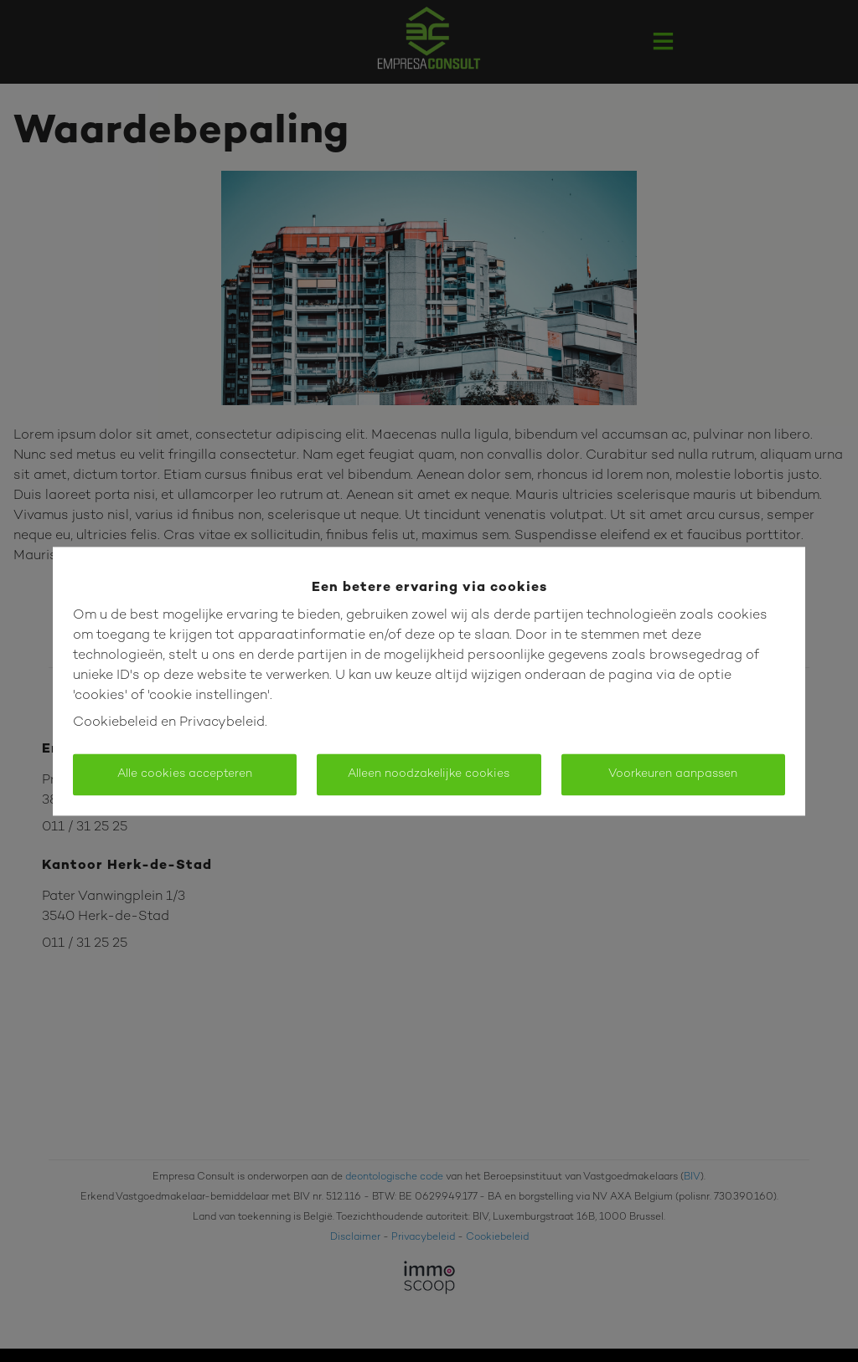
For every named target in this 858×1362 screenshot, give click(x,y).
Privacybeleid (222, 723)
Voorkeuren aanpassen (672, 774)
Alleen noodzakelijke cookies (428, 774)
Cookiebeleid (115, 723)
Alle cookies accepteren (184, 774)
